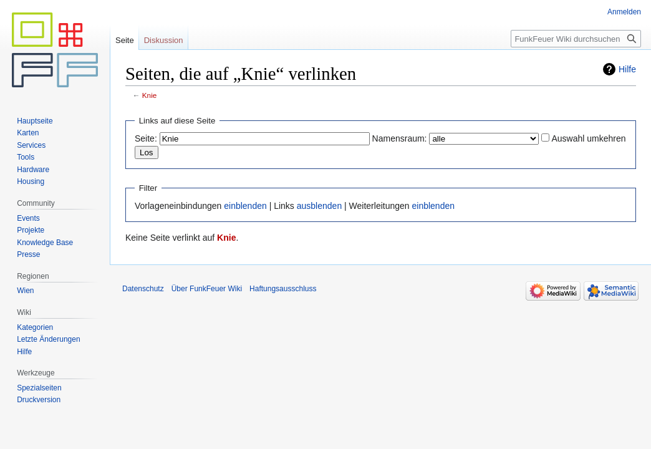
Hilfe (627, 69)
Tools (25, 157)
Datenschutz (143, 288)
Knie (149, 95)
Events (28, 218)
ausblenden (319, 206)
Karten (28, 132)
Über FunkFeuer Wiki (206, 288)
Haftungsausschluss (282, 288)
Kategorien (35, 327)
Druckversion (38, 399)
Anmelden (624, 11)
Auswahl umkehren (588, 138)
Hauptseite (34, 121)
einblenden (245, 206)
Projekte (30, 230)
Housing (30, 181)
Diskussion (163, 40)
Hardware (33, 169)
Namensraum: (399, 138)
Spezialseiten (39, 388)
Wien (25, 290)
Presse (28, 254)
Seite (124, 40)
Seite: (146, 138)
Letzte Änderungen (48, 339)
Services (31, 145)
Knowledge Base (45, 242)
